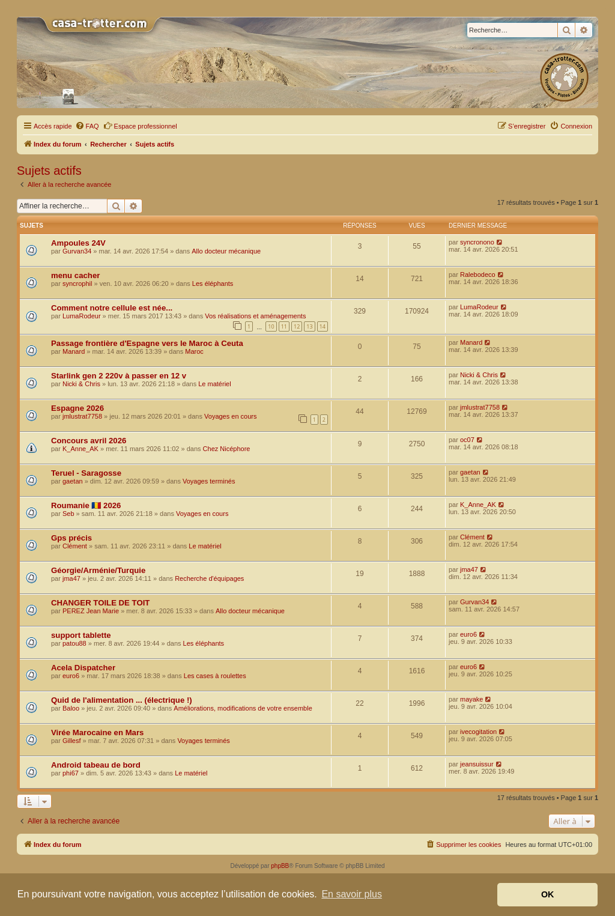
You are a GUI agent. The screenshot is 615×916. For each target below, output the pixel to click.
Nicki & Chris (81, 383)
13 (309, 326)
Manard (73, 351)
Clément (74, 546)
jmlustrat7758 (82, 416)
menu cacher (75, 275)
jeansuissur (477, 764)
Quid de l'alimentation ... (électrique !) (121, 700)
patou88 (74, 643)
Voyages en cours (230, 416)
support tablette (81, 635)
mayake (471, 699)
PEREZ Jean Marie (90, 610)
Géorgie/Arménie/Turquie (98, 570)
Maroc (194, 351)
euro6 (468, 634)
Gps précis (71, 537)
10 (271, 326)
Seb (68, 513)
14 (323, 326)
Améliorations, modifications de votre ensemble (243, 708)
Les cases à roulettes (215, 675)
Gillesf (71, 740)
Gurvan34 (76, 251)
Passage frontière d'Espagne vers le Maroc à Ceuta (147, 343)
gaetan (72, 481)
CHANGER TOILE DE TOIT (100, 602)
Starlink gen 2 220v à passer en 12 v (118, 375)
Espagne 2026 (77, 408)
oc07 (467, 439)
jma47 (71, 578)
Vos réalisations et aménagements (255, 316)
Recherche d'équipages (209, 578)
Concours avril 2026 (88, 440)
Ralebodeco (477, 274)
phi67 (70, 773)
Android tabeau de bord (96, 764)
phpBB (280, 866)
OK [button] (547, 894)
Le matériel (214, 383)
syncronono (477, 242)
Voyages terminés (209, 481)
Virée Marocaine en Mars (97, 732)
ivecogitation (478, 731)
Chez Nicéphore (226, 448)
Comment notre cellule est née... (111, 307)
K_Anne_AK (80, 448)
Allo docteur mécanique (226, 251)
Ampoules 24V (78, 242)
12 (297, 326)
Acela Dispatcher (83, 667)
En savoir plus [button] (351, 894)
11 (284, 326)
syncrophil (77, 283)
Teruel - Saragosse (86, 473)
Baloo (70, 708)
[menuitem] (87, 126)
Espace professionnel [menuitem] (140, 125)
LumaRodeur (81, 316)
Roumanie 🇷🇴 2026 (86, 505)
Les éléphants (213, 283)
